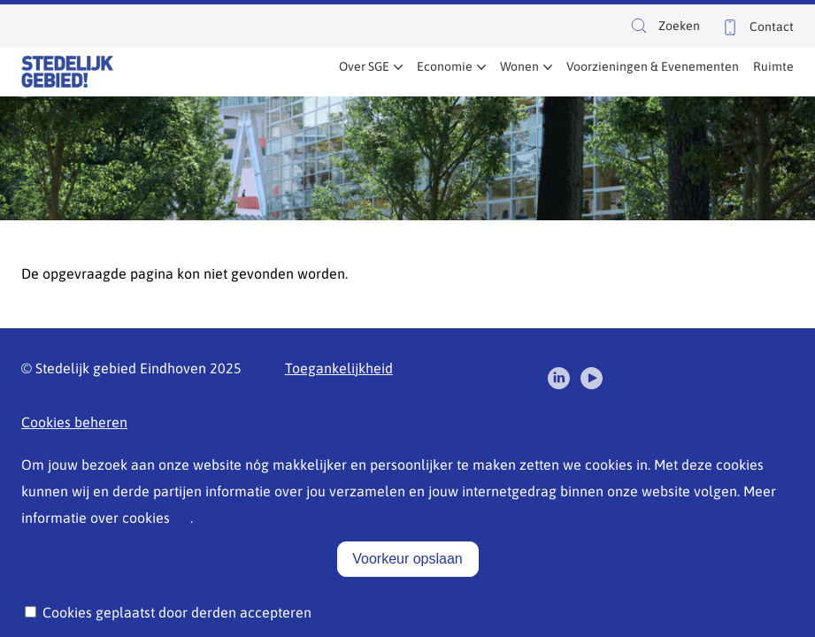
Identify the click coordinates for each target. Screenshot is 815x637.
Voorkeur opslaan (407, 566)
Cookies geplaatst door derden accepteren (176, 620)
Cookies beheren (74, 422)
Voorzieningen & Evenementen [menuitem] (652, 66)
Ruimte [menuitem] (773, 66)
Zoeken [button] (664, 28)
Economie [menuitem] (445, 66)
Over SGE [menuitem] (364, 66)
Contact (772, 26)
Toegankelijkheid (339, 368)
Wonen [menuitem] (519, 66)
